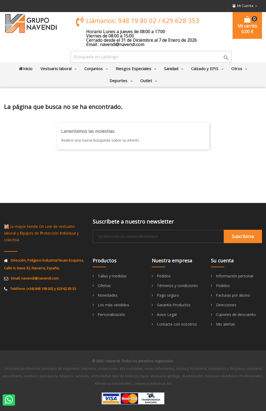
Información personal (234, 275)
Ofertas (104, 285)
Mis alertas (225, 324)
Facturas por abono (232, 295)
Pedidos (163, 275)
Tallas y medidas (112, 275)
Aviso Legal (166, 314)
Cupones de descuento (235, 314)
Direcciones (225, 304)
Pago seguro (167, 295)
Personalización (111, 314)
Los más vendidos (113, 304)
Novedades (107, 295)
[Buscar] (151, 57)
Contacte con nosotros (176, 324)
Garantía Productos (173, 304)
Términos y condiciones (177, 285)
